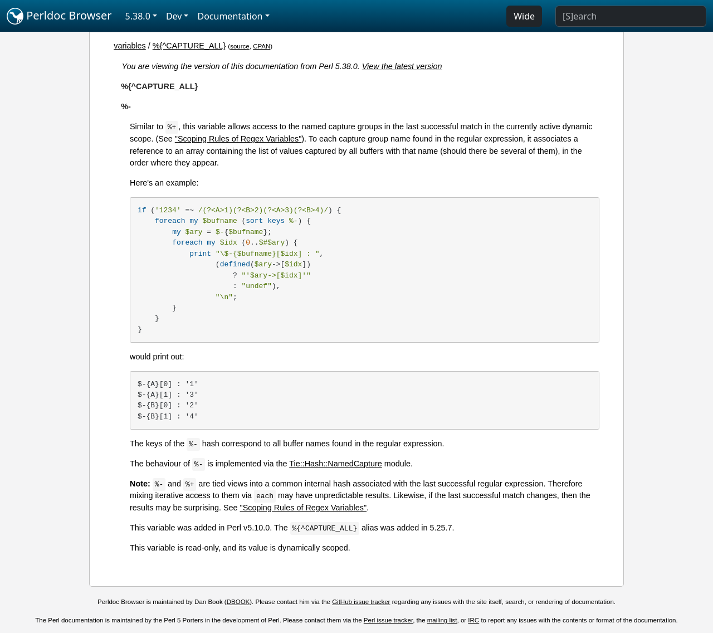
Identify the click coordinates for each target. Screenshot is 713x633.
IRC (473, 620)
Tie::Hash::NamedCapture (335, 463)
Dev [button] (174, 16)
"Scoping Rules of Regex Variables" (238, 138)
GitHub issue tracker (361, 601)
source (240, 46)
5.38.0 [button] (137, 16)
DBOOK (238, 601)
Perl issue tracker (388, 620)
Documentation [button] (229, 16)
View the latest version (402, 66)
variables (130, 45)
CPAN (261, 46)
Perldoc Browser (59, 16)
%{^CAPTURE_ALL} (189, 45)
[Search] (630, 16)
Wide (524, 16)
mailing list (442, 620)
